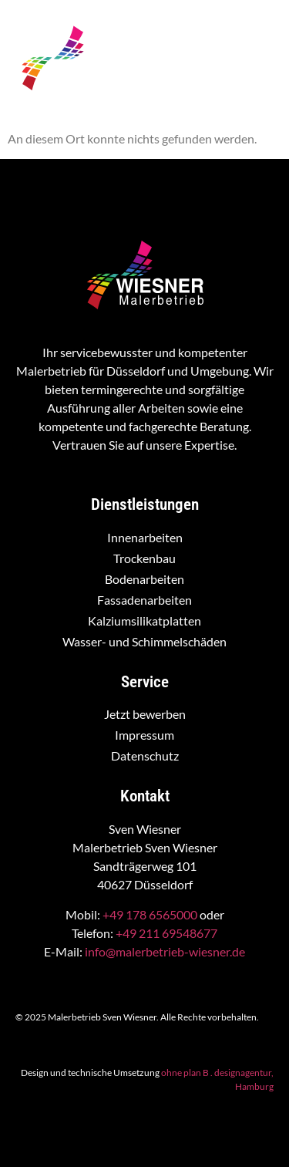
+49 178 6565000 (149, 914)
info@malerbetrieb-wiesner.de (165, 951)
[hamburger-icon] (259, 71)
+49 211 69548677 (166, 933)
